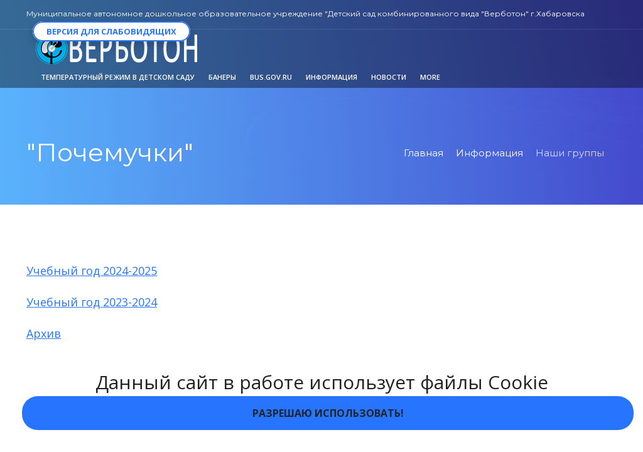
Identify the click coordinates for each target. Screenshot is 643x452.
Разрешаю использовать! (328, 413)
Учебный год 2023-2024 (91, 301)
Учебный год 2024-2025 (91, 270)
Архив (43, 333)
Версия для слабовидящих (111, 31)
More (430, 77)
